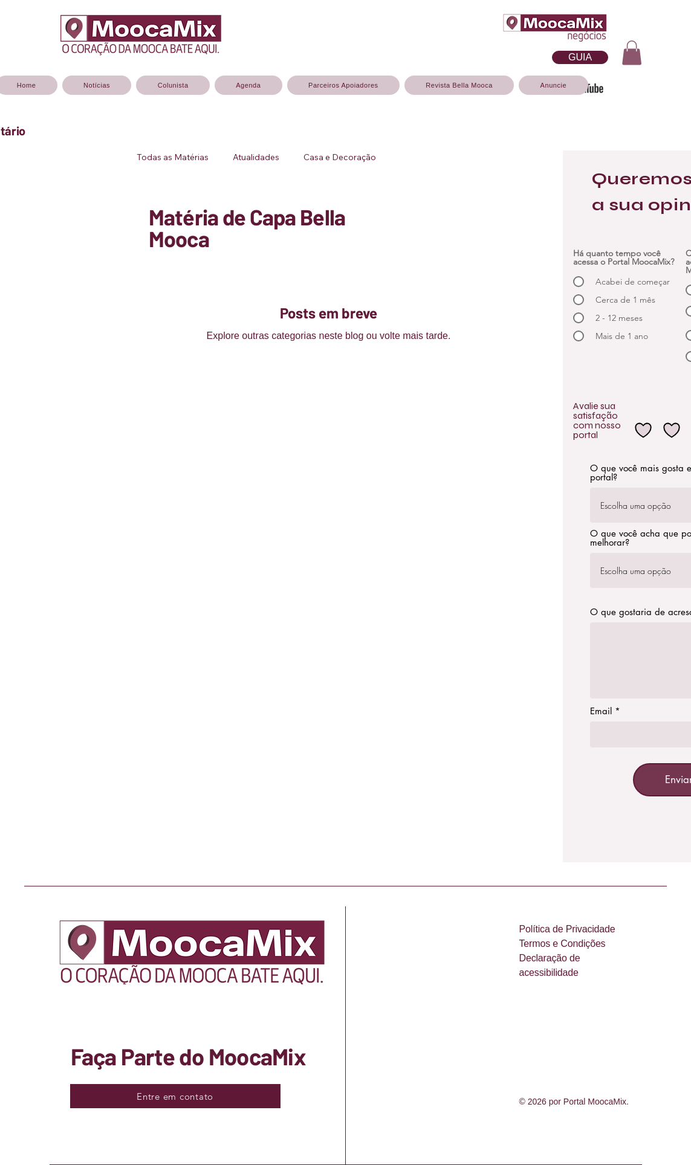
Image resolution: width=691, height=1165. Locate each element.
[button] (631, 52)
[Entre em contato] (175, 1096)
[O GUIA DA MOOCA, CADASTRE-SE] (580, 57)
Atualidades (256, 157)
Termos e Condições (562, 943)
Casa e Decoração (339, 157)
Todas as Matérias (173, 157)
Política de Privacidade (567, 929)
